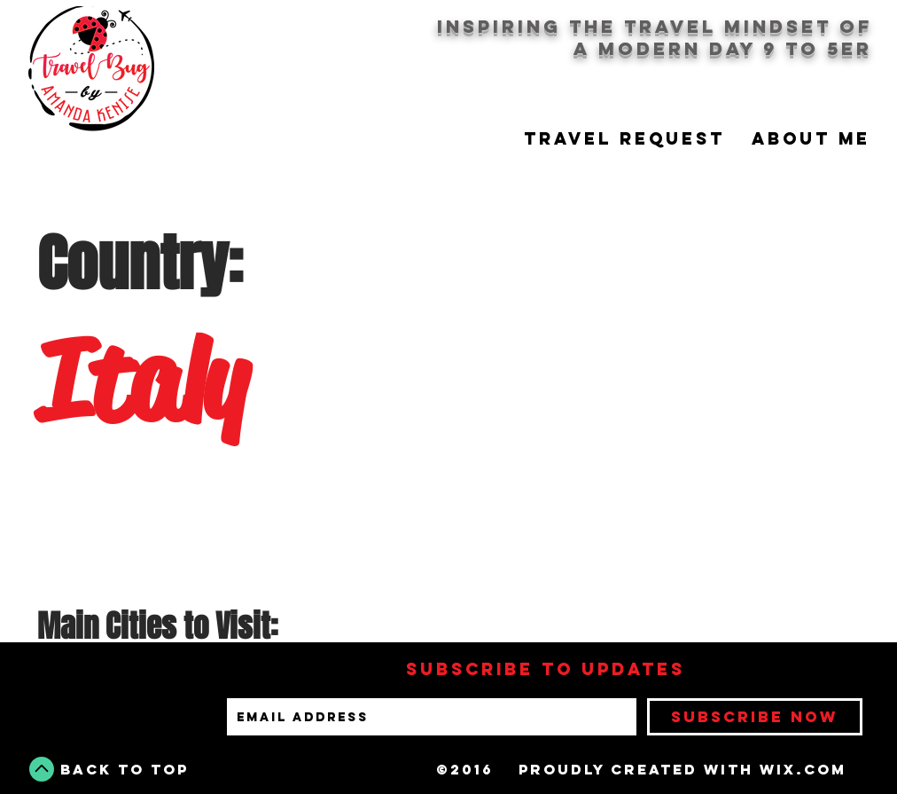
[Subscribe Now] (754, 716)
